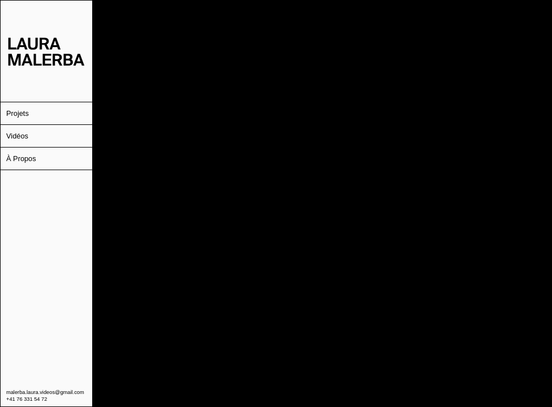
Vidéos (17, 136)
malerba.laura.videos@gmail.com (45, 392)
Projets (17, 113)
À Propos (21, 158)
